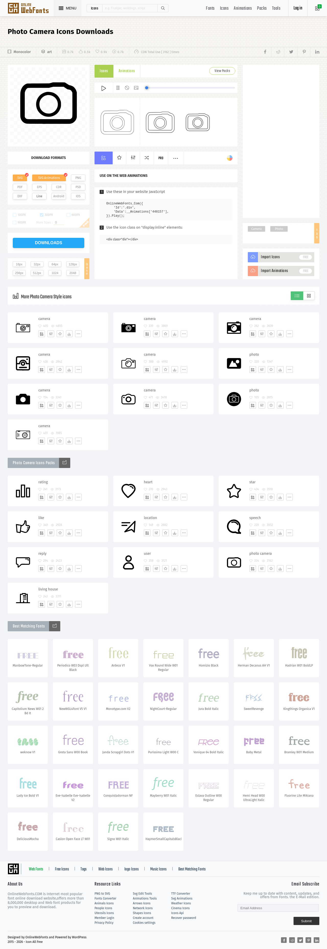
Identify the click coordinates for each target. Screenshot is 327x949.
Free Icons (62, 869)
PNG (78, 178)
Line (39, 196)
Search (163, 8)
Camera (256, 229)
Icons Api (177, 913)
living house (48, 589)
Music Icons (158, 869)
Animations (243, 8)
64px (55, 264)
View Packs (222, 71)
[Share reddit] (277, 52)
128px (73, 264)
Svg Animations (181, 898)
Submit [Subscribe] (306, 921)
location (150, 518)
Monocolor (22, 52)
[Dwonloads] (69, 333)
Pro (161, 158)
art (49, 52)
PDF (20, 187)
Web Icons (105, 869)
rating (43, 482)
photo (254, 354)
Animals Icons (104, 903)
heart (148, 482)
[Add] (41, 333)
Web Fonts (36, 869)
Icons (224, 8)
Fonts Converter (105, 898)
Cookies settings (144, 923)
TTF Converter (180, 893)
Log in (298, 8)
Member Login (104, 918)
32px (37, 264)
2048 (72, 273)
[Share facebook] (266, 52)
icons (94, 8)
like (41, 518)
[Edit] (51, 333)
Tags (83, 869)
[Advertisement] (281, 141)
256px (19, 273)
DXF (19, 196)
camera (44, 319)
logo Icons (131, 869)
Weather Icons (181, 903)
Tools (276, 8)
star (252, 482)
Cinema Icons (180, 908)
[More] (78, 333)
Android (58, 196)
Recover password (183, 918)
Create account (143, 918)
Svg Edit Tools (142, 893)
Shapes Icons (142, 913)
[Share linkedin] (314, 52)
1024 (55, 273)
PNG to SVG (102, 893)
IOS (78, 196)
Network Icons (143, 908)
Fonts (210, 8)
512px (37, 273)
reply (42, 553)
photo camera (260, 553)
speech (255, 518)
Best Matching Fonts (192, 869)
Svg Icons (31, 9)
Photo (279, 229)
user (147, 553)
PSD (78, 187)
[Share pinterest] (303, 52)
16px (19, 264)
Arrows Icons (141, 903)
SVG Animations (49, 178)
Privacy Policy (104, 923)
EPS (39, 187)
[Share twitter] (290, 52)
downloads (48, 243)
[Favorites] (60, 333)
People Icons (103, 908)
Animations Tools (145, 898)
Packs (262, 8)
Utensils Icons (104, 913)
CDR (59, 187)
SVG (19, 178)
